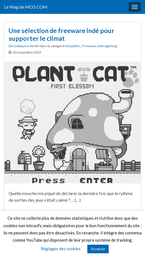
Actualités (72, 46)
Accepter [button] (98, 249)
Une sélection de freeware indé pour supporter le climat (61, 34)
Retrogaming (107, 46)
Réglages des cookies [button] (60, 248)
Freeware (89, 46)
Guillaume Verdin (26, 46)
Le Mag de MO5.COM (25, 6)
